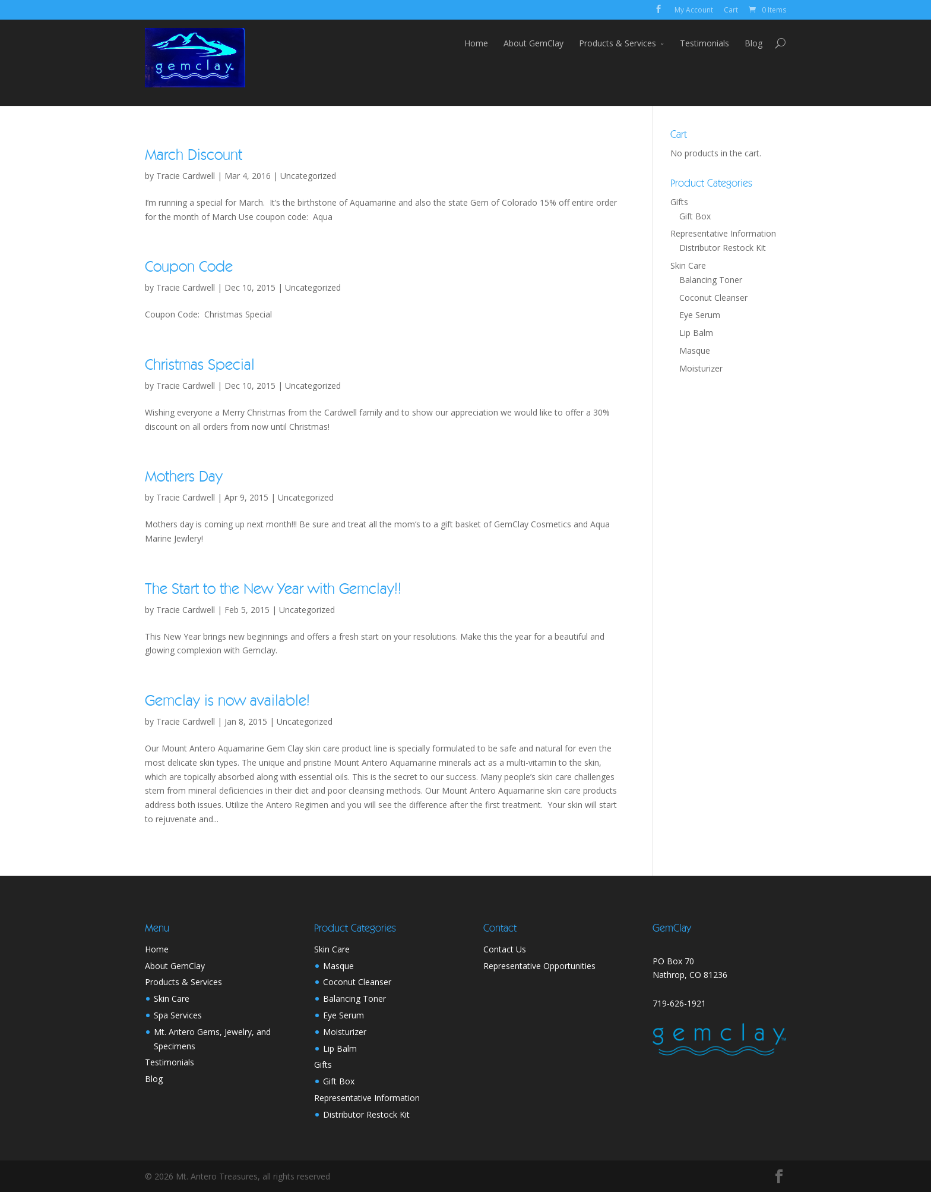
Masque (694, 350)
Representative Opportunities (539, 965)
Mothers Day (184, 477)
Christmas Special (200, 365)
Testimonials (704, 43)
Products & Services (617, 43)
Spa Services (178, 1015)
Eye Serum (699, 314)
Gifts (679, 201)
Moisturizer (701, 368)
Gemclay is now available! (227, 701)
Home (476, 43)
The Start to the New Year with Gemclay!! (273, 589)
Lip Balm (696, 332)
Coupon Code (189, 267)
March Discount (193, 155)
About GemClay (533, 43)
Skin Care (688, 265)
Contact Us (504, 949)
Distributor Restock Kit (722, 247)
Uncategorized (308, 175)
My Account (693, 10)
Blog (753, 43)
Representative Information (723, 233)
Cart (731, 10)
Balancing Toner (710, 279)
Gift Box (695, 216)
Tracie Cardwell (185, 175)
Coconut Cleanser (713, 297)
